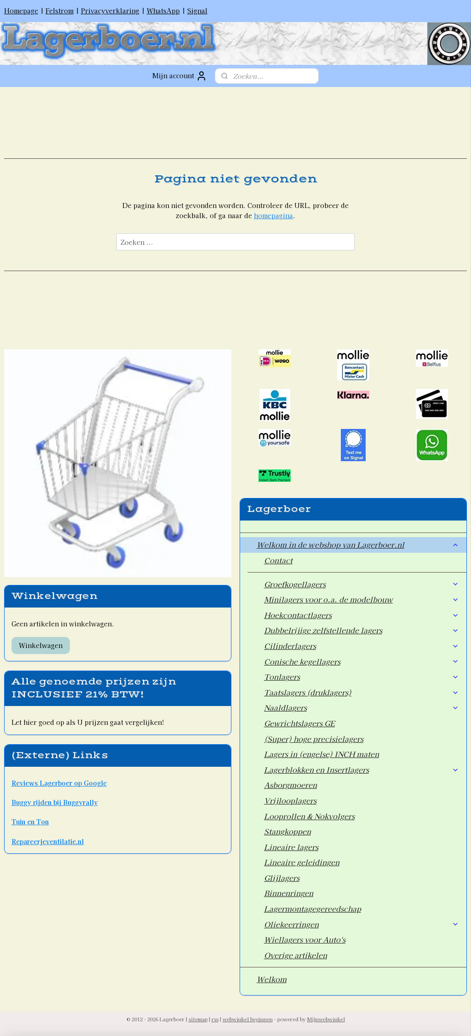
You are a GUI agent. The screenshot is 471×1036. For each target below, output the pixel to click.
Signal (197, 10)
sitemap (198, 1019)
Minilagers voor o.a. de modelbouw (362, 599)
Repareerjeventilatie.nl (47, 841)
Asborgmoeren (290, 784)
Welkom (272, 978)
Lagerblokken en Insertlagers (362, 769)
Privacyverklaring (110, 10)
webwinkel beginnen (248, 1019)
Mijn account (179, 75)
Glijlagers (281, 877)
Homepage (21, 10)
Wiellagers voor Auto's (304, 939)
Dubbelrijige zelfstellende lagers (362, 630)
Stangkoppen (287, 831)
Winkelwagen (41, 645)
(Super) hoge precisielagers (313, 738)
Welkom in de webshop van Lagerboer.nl (358, 544)
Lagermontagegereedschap (312, 908)
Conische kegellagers (362, 661)
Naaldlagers (362, 707)
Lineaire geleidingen (301, 862)
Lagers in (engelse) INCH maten (321, 753)
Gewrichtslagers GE (299, 723)
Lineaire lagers (291, 846)
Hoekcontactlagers (362, 614)
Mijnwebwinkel (326, 1019)
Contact (278, 560)
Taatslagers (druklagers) (362, 692)
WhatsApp (163, 10)
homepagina (273, 215)
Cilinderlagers (362, 645)
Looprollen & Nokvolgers (309, 816)
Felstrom (60, 10)
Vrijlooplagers (290, 800)
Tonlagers (362, 676)
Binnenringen (288, 892)
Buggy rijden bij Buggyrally (54, 802)
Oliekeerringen (362, 924)
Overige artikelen (295, 955)
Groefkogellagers (362, 584)
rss (215, 1019)
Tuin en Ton (30, 821)
